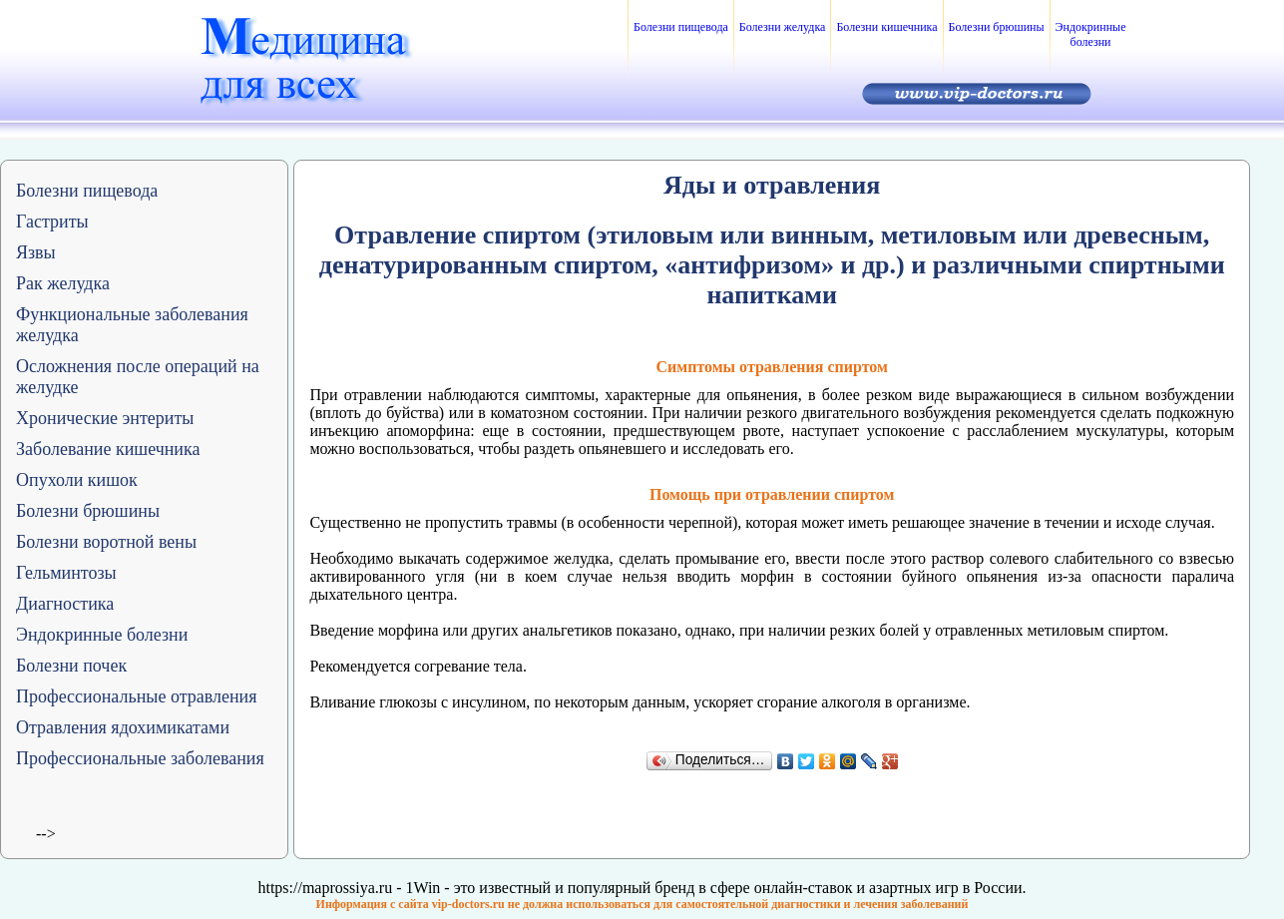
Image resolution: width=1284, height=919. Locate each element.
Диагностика (65, 604)
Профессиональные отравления (136, 696)
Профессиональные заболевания (140, 758)
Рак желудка (63, 283)
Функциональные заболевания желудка (132, 324)
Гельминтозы (66, 573)
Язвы (36, 252)
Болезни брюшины (997, 27)
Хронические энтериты (105, 418)
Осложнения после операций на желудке (137, 376)
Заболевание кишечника (108, 449)
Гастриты (52, 221)
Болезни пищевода (681, 27)
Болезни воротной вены (106, 542)
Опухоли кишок (77, 480)
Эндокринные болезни (1091, 34)
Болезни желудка (782, 27)
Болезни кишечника (886, 27)
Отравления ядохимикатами (122, 727)
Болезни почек (71, 666)
